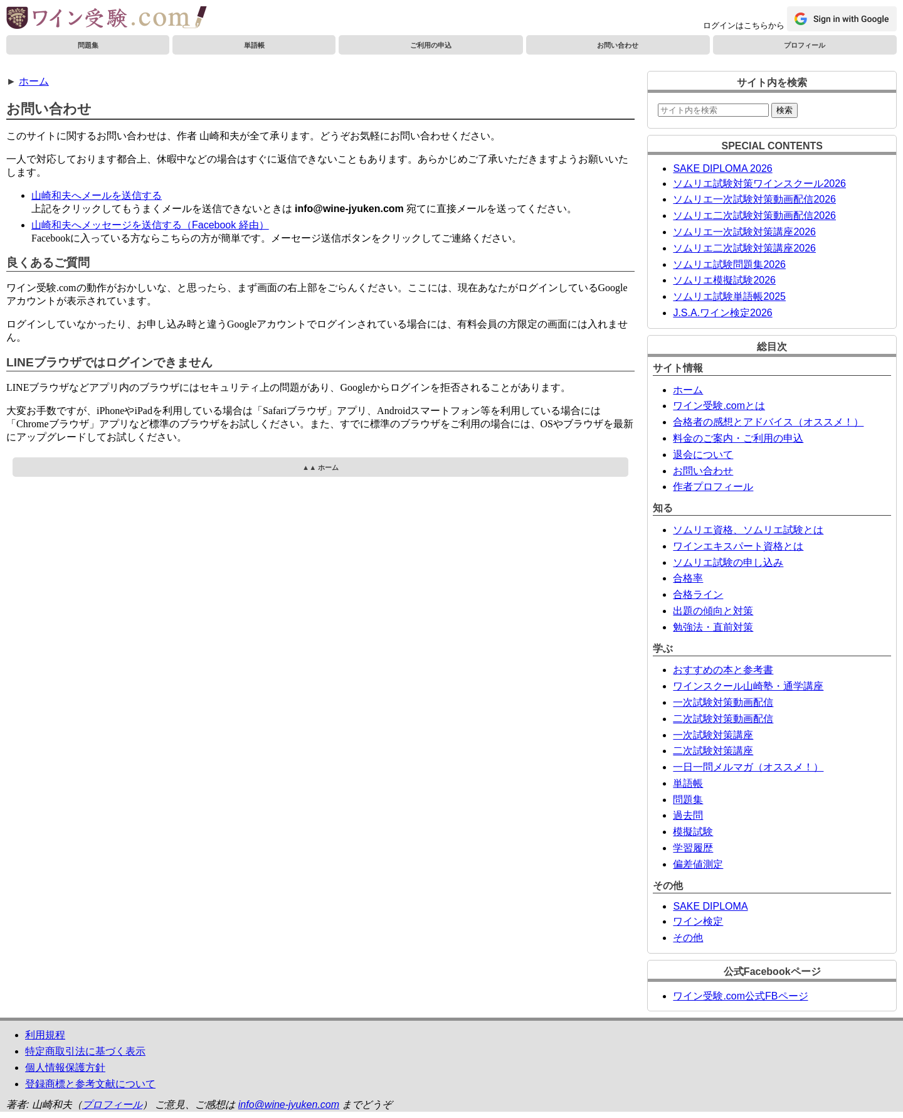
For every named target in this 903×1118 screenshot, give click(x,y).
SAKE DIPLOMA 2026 (722, 168)
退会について (703, 454)
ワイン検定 (698, 921)
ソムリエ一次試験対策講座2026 (744, 231)
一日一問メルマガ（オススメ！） (748, 767)
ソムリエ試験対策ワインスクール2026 (759, 183)
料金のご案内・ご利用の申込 (738, 438)
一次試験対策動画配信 (723, 702)
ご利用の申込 (431, 45)
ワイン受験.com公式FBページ (740, 996)
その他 (688, 937)
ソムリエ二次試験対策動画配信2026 (754, 215)
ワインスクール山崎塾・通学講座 (748, 686)
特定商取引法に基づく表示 (85, 1051)
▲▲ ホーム (320, 467)
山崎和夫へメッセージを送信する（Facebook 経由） (150, 225)
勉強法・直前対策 (713, 627)
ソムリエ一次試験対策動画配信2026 (754, 199)
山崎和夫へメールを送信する (96, 195)
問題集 (88, 45)
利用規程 (45, 1035)
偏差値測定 (698, 864)
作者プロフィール (713, 486)
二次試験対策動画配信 (723, 718)
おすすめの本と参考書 (723, 669)
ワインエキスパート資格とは (738, 546)
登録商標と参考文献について (90, 1083)
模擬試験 (693, 831)
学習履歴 (693, 848)
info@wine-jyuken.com (288, 1104)
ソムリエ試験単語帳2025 (729, 296)
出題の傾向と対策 (713, 610)
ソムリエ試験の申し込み (728, 562)
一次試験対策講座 (713, 735)
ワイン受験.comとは (719, 405)
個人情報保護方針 (65, 1067)
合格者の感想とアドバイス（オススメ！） (768, 422)
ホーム (34, 81)
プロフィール (804, 45)
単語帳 (254, 45)
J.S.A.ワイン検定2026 (722, 312)
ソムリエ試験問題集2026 (729, 264)
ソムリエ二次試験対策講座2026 (744, 248)
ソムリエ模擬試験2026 (724, 280)
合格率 (688, 578)
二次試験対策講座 (713, 750)
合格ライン (698, 594)
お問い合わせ (617, 45)
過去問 (688, 815)
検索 (784, 110)
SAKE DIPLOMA (710, 906)
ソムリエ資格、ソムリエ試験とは (748, 529)
